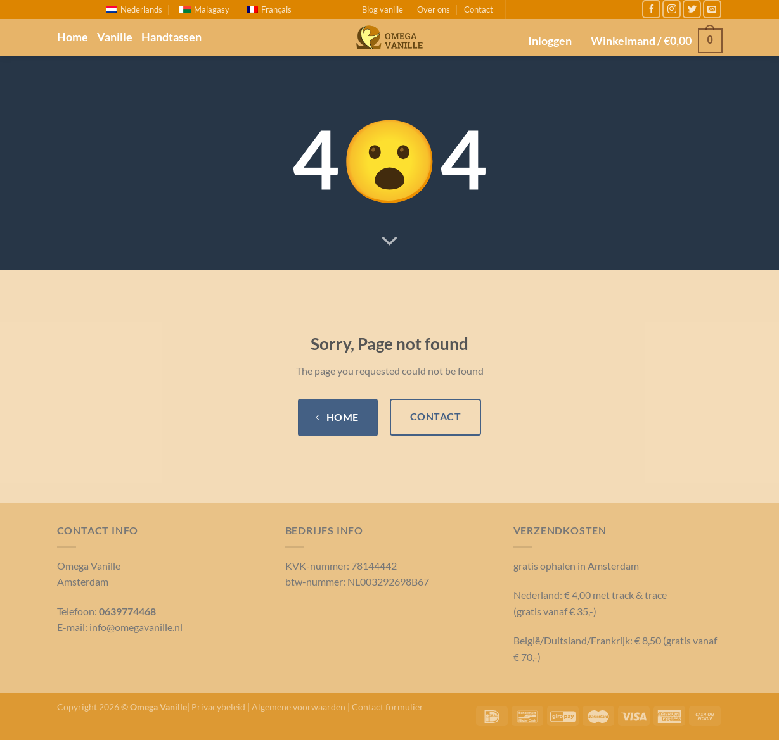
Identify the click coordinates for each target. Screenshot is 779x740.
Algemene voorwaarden (298, 706)
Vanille (114, 37)
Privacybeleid (218, 706)
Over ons (433, 9)
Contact (478, 9)
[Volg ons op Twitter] (692, 9)
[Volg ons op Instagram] (671, 9)
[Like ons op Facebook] (651, 9)
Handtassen (171, 37)
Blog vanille (382, 9)
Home (72, 37)
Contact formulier (387, 706)
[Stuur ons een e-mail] (712, 9)
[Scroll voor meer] (390, 241)
